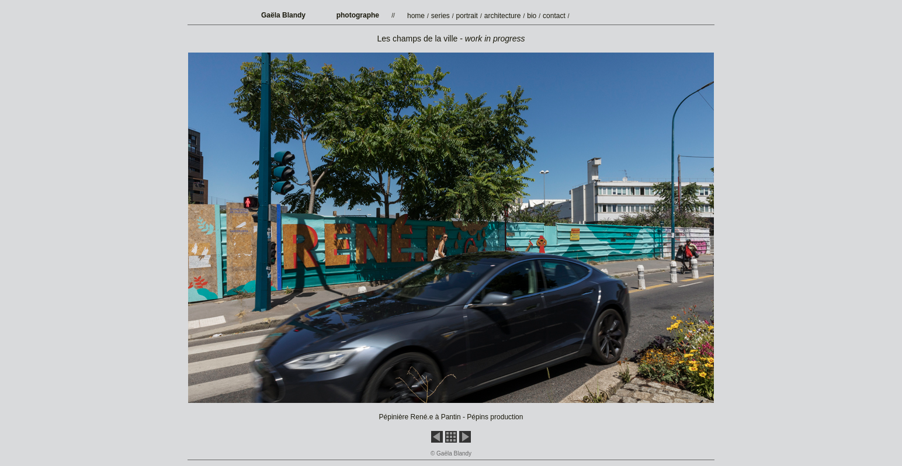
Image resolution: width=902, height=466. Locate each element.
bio (531, 16)
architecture (502, 16)
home (416, 16)
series (440, 16)
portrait (467, 16)
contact (554, 16)
